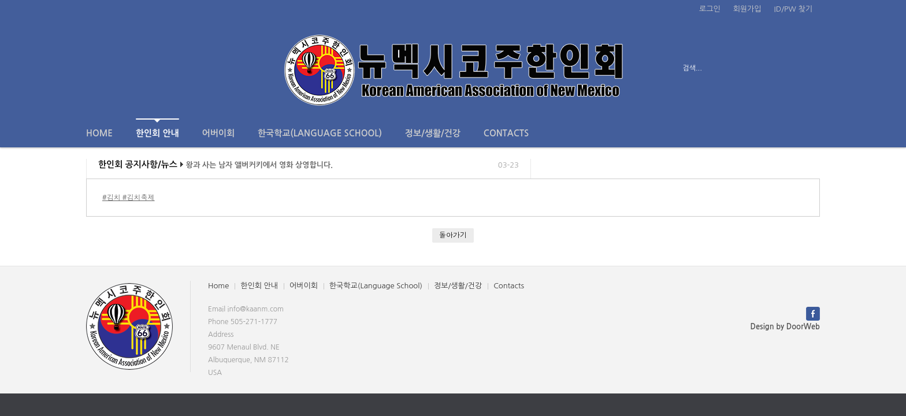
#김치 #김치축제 (128, 197)
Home (99, 133)
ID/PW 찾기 (793, 9)
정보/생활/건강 (433, 133)
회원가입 (747, 9)
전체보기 (119, 68)
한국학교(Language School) (320, 133)
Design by (785, 326)
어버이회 (218, 133)
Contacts (506, 133)
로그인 (710, 9)
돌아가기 (453, 235)
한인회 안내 (157, 128)
